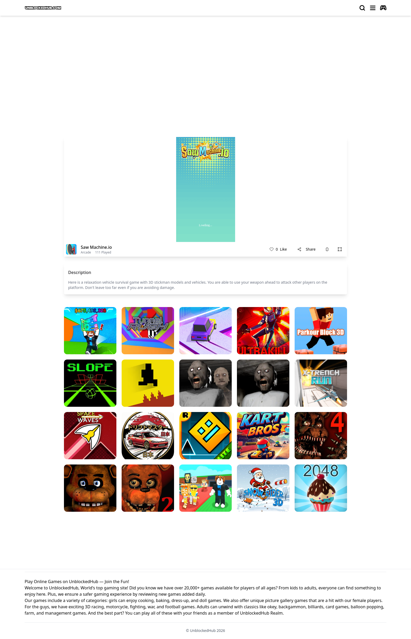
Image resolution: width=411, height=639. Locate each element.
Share (306, 249)
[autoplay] (383, 8)
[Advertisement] (205, 59)
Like (278, 249)
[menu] (373, 8)
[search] (362, 8)
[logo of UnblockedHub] (43, 8)
